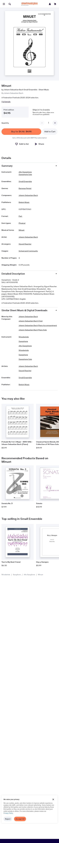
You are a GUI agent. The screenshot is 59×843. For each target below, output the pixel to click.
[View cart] (55, 4)
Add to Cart (49, 131)
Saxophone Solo (25, 174)
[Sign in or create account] (49, 4)
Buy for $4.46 (21, 131)
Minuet (21, 230)
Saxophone (17, 575)
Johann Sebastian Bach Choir (31, 321)
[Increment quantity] (54, 122)
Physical (22, 223)
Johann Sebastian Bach (13, 93)
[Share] (39, 144)
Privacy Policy (8, 813)
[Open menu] (4, 4)
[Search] (10, 4)
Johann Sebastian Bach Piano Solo (33, 330)
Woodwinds (6, 575)
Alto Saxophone (29, 575)
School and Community (28, 251)
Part (20, 216)
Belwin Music (24, 202)
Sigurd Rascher (25, 244)
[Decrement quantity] (41, 122)
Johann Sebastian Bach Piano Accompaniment (38, 325)
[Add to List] (21, 144)
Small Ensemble (25, 181)
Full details (6, 102)
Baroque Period (25, 188)
